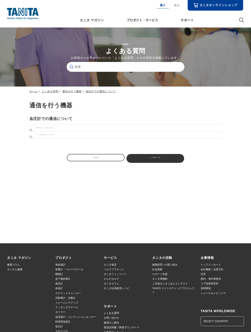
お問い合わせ (111, 317)
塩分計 (59, 326)
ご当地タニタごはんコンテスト (170, 283)
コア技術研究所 (209, 283)
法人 (177, 5)
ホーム (33, 91)
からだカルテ (111, 278)
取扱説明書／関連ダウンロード (121, 327)
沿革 (203, 274)
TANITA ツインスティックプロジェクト (173, 290)
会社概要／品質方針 (212, 269)
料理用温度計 (63, 321)
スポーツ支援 (159, 274)
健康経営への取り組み (165, 264)
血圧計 (59, 283)
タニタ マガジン (92, 20)
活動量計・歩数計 (65, 297)
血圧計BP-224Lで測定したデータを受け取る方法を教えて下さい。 (82, 129)
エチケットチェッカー (68, 293)
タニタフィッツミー (115, 274)
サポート (187, 20)
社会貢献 (157, 269)
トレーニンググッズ (66, 302)
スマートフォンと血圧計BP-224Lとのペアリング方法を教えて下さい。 (85, 138)
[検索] (125, 67)
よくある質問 (50, 91)
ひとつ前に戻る (92, 164)
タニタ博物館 (159, 278)
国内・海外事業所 (211, 278)
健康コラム (13, 264)
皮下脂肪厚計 (63, 278)
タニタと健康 (14, 269)
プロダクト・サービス (142, 20)
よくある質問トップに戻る (159, 164)
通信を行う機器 (72, 91)
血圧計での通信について (101, 91)
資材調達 (206, 288)
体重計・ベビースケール (69, 269)
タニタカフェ (111, 283)
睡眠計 (59, 274)
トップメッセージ (211, 264)
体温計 (59, 288)
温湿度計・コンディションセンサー (75, 316)
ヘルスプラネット (114, 269)
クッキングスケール (66, 307)
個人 (163, 5)
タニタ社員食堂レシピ (116, 288)
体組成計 (60, 264)
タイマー (60, 312)
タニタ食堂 (110, 264)
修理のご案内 (111, 322)
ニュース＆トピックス (213, 293)
